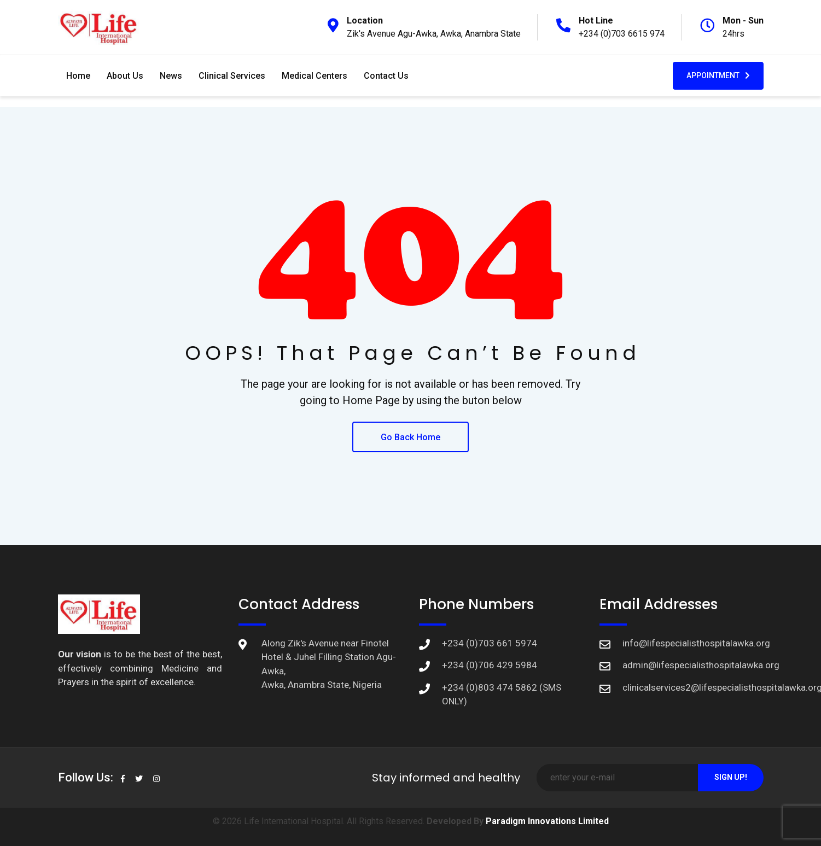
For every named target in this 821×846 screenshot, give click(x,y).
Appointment (718, 75)
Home (78, 76)
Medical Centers (314, 76)
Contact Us (386, 76)
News (171, 76)
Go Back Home (410, 437)
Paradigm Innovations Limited (547, 821)
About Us (125, 76)
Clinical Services (232, 76)
